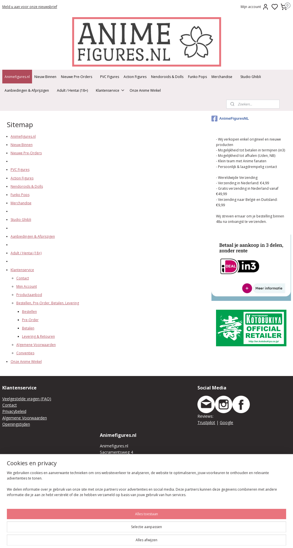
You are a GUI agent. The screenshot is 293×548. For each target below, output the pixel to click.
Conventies (25, 353)
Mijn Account (26, 286)
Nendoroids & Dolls (167, 76)
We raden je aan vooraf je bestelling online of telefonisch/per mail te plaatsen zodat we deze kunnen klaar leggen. (145, 510)
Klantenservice (110, 90)
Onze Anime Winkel (145, 90)
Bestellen (29, 311)
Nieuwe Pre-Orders (76, 76)
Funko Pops (197, 76)
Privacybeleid (14, 411)
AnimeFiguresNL (230, 118)
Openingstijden (16, 424)
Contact (22, 278)
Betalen (28, 328)
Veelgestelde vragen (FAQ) (26, 398)
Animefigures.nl (17, 76)
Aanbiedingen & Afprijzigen (27, 90)
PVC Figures (109, 76)
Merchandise (221, 76)
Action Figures (135, 76)
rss (219, 537)
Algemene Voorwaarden (36, 345)
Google (226, 422)
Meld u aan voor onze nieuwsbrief (29, 6)
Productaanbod (29, 295)
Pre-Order (30, 319)
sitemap (207, 537)
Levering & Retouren (38, 336)
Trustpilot (206, 422)
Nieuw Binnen (45, 76)
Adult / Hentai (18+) (72, 90)
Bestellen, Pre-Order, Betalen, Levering (47, 303)
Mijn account (255, 6)
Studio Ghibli (250, 76)
